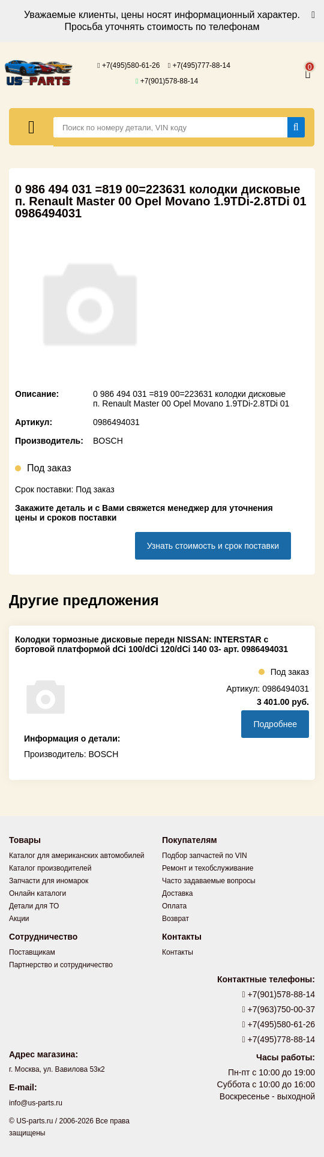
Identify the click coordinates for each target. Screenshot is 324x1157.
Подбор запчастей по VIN (204, 855)
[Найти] (296, 127)
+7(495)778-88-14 (279, 1039)
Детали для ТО (34, 906)
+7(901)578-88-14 (167, 81)
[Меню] (31, 126)
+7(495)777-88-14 (199, 65)
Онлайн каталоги (37, 893)
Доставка (177, 893)
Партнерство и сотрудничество (61, 965)
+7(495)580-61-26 (128, 65)
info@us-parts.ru (35, 1103)
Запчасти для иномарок (48, 881)
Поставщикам (32, 952)
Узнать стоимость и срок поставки (213, 546)
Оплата (174, 906)
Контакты (177, 952)
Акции (19, 918)
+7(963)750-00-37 (279, 1009)
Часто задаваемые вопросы (209, 881)
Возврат (175, 918)
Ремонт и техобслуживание (207, 868)
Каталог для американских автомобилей (77, 855)
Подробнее (275, 724)
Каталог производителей (50, 868)
